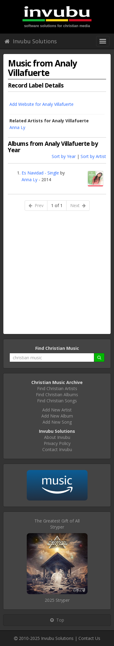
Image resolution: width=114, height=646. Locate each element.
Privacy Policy (57, 443)
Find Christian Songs (57, 401)
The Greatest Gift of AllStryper (57, 524)
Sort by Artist (93, 156)
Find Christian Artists (57, 388)
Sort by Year (64, 156)
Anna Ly (17, 127)
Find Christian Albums (57, 394)
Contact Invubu (57, 449)
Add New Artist (57, 410)
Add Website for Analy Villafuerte (41, 104)
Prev (36, 205)
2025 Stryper (57, 600)
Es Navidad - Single (40, 173)
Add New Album (57, 416)
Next (78, 205)
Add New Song (57, 422)
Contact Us (89, 638)
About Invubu (57, 437)
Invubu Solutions (31, 41)
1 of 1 (57, 205)
